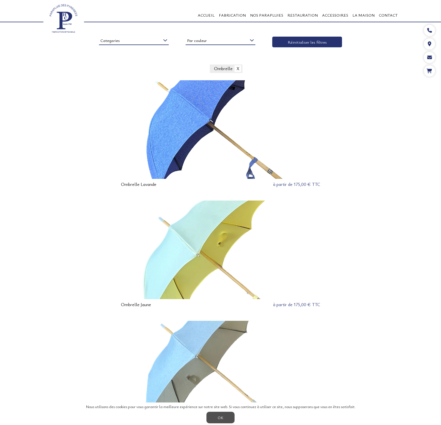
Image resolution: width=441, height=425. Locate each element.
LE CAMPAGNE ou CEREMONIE (232, 376)
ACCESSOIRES (335, 15)
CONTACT (388, 15)
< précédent (209, 332)
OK (220, 417)
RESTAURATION (302, 15)
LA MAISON (363, 15)
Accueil (206, 15)
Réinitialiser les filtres (307, 42)
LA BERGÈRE (213, 368)
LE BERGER (188, 368)
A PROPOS (137, 368)
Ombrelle (223, 69)
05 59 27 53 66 (384, 393)
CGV (174, 376)
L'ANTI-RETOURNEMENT (248, 368)
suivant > (234, 332)
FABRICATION (232, 15)
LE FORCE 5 (193, 376)
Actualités (269, 376)
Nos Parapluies (266, 15)
